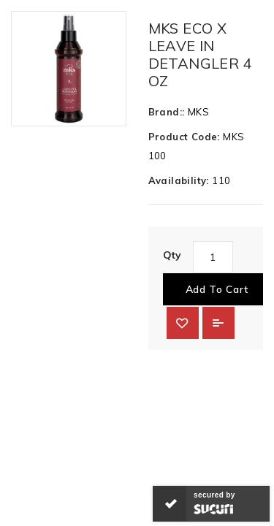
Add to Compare (218, 323)
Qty (172, 255)
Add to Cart (217, 289)
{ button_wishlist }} (183, 323)
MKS (198, 112)
